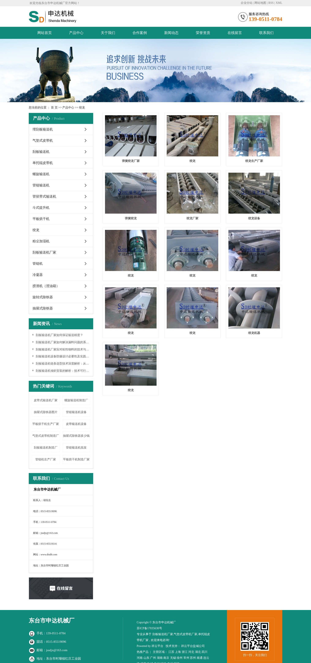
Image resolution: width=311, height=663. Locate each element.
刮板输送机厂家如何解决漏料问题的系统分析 (62, 342)
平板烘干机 (41, 219)
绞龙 (82, 107)
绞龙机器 (254, 333)
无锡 (173, 657)
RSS (271, 2)
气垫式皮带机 (43, 140)
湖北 (198, 652)
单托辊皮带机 (43, 163)
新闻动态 (171, 33)
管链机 (38, 263)
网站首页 (44, 33)
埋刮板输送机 (43, 129)
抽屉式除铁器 (43, 308)
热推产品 (143, 652)
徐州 (180, 657)
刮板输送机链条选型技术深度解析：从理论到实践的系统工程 (62, 363)
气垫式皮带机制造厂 (45, 435)
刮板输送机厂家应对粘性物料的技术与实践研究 (62, 349)
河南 (140, 657)
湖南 (160, 657)
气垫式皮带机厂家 (185, 634)
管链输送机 (41, 185)
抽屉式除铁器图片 (45, 412)
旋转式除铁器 (43, 297)
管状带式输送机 (44, 196)
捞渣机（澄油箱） (46, 286)
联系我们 (266, 33)
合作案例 (139, 33)
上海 (178, 652)
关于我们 (108, 33)
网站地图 (260, 2)
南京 (166, 657)
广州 (153, 657)
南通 (200, 657)
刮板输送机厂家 (44, 252)
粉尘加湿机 (41, 241)
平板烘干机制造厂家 (76, 459)
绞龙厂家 (192, 218)
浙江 (185, 652)
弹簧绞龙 (131, 218)
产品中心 (76, 33)
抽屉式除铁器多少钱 (76, 435)
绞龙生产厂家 (254, 161)
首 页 (54, 107)
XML (279, 2)
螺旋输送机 (41, 174)
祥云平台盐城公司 (193, 646)
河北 (191, 652)
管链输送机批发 (76, 447)
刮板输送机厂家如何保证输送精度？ (59, 335)
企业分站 (246, 2)
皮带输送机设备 (76, 424)
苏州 (193, 657)
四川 (204, 652)
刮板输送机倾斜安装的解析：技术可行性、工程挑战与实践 (62, 370)
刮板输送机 (41, 151)
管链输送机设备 (76, 412)
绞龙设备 (254, 218)
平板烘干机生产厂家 (45, 424)
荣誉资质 (203, 33)
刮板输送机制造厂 (45, 447)
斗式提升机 (41, 207)
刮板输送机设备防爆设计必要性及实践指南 (62, 356)
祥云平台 (157, 646)
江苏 (171, 652)
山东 (146, 657)
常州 (186, 657)
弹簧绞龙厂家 (131, 161)
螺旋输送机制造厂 (76, 400)
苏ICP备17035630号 (149, 628)
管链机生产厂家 (45, 459)
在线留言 (235, 33)
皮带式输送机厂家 (45, 400)
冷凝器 (38, 275)
